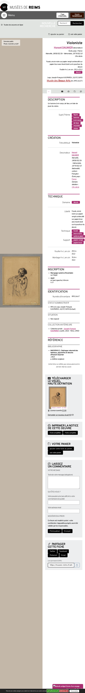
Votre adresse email (54, 508)
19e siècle (75, 187)
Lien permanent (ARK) (55, 561)
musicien (76, 126)
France (74, 179)
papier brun (77, 243)
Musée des (59, 80)
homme (76, 117)
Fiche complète (70, 433)
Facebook (63, 551)
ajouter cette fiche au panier (61, 449)
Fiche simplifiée (55, 433)
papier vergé (78, 240)
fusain (75, 231)
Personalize (75, 691)
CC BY (64, 411)
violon (75, 128)
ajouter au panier (56, 34)
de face (76, 123)
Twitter (52, 551)
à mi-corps (77, 120)
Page (62, 15)
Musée (77, 15)
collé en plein (78, 236)
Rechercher (77, 23)
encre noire (77, 234)
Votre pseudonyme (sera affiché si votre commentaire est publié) (61, 497)
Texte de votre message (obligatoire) (60, 475)
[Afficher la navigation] (4, 15)
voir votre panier (75, 34)
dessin (78, 72)
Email (63, 555)
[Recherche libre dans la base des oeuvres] (64, 23)
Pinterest (53, 555)
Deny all (65, 691)
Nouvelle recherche (48, 25)
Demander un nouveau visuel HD (59, 415)
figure (75, 115)
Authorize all (53, 691)
